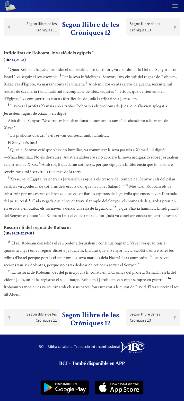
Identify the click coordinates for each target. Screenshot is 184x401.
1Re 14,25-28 (14, 60)
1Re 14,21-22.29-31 (18, 233)
